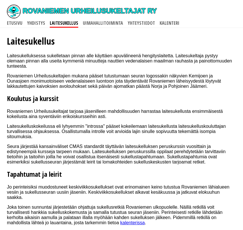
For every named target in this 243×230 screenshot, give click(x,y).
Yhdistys (36, 23)
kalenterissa (132, 222)
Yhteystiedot (141, 23)
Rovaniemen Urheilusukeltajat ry (82, 11)
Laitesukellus (64, 23)
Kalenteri (169, 23)
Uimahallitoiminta (103, 23)
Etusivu (14, 23)
